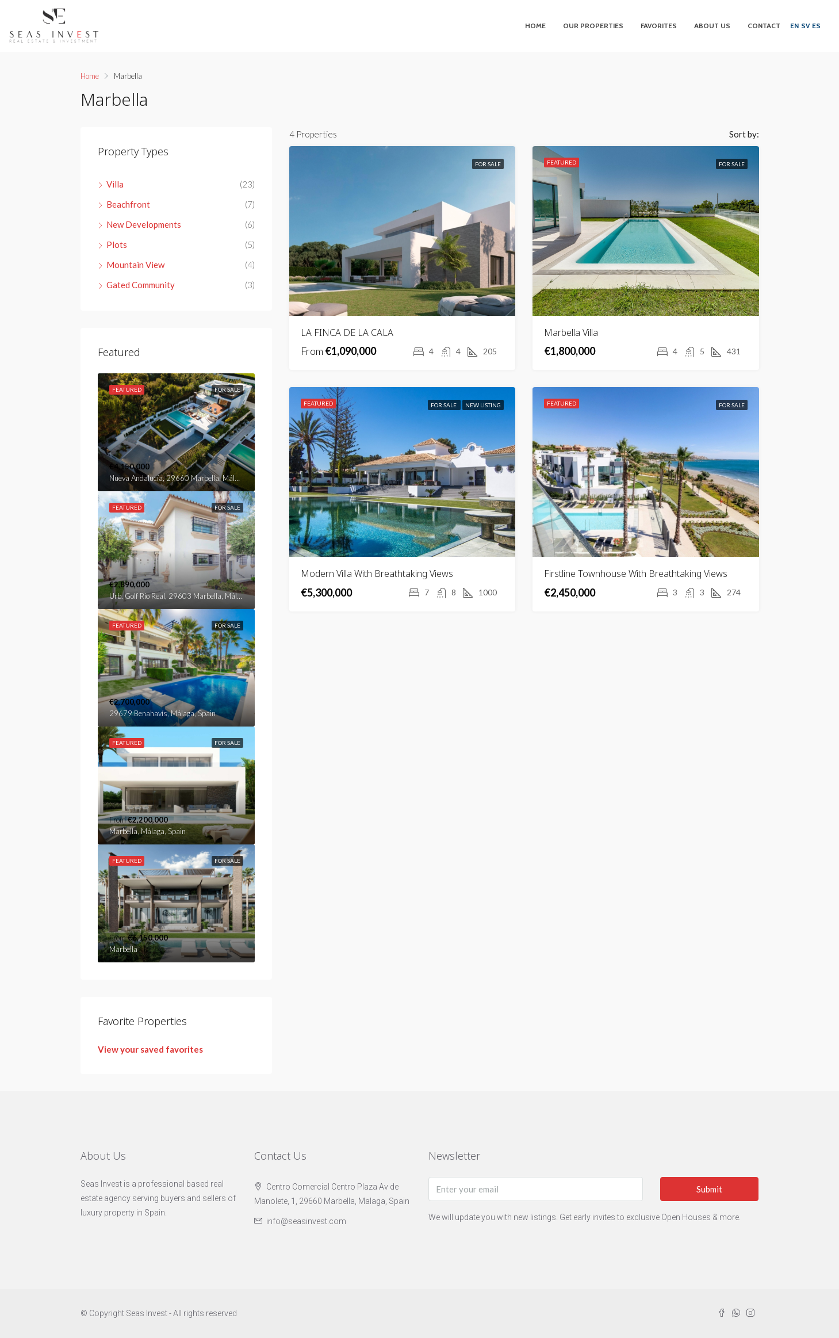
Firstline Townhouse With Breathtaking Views (635, 573)
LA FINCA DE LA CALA (347, 332)
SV (805, 25)
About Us (712, 25)
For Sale (488, 163)
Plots (116, 244)
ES (816, 25)
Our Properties (593, 25)
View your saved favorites (150, 1049)
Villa (115, 184)
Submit (709, 1189)
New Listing (483, 405)
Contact (764, 25)
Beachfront (128, 204)
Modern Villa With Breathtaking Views (377, 573)
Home (535, 25)
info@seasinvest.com (306, 1221)
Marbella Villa (571, 332)
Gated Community (140, 285)
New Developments (143, 224)
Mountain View (135, 264)
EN (794, 25)
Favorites (659, 25)
